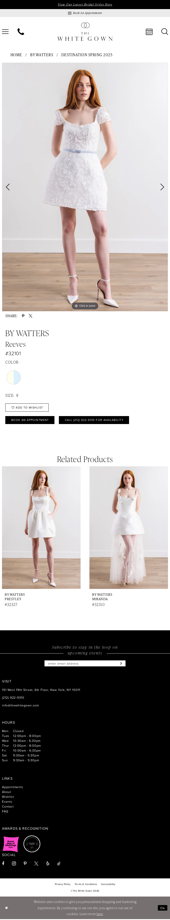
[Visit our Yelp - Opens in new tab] (47, 864)
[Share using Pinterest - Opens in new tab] (23, 316)
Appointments (12, 788)
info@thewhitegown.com (20, 706)
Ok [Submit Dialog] (162, 908)
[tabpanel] (85, 187)
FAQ (5, 812)
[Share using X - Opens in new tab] (30, 316)
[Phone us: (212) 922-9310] (21, 32)
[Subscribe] (121, 664)
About (6, 793)
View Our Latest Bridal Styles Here (84, 4)
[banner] (85, 32)
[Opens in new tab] (11, 845)
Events (7, 802)
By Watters (41, 55)
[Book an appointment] (85, 13)
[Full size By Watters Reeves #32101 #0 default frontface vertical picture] (85, 187)
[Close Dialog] (7, 909)
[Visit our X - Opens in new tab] (36, 864)
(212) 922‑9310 (13, 698)
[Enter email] (85, 664)
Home (16, 55)
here (100, 914)
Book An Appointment (30, 420)
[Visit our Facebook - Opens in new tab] (3, 864)
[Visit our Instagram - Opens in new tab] (14, 864)
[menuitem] (21, 32)
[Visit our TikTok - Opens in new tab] (58, 864)
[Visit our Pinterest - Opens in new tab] (25, 864)
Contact (8, 807)
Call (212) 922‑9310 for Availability (98, 420)
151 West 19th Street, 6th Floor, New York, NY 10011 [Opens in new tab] (41, 691)
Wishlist (8, 797)
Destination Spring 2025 (87, 55)
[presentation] (41, 528)
